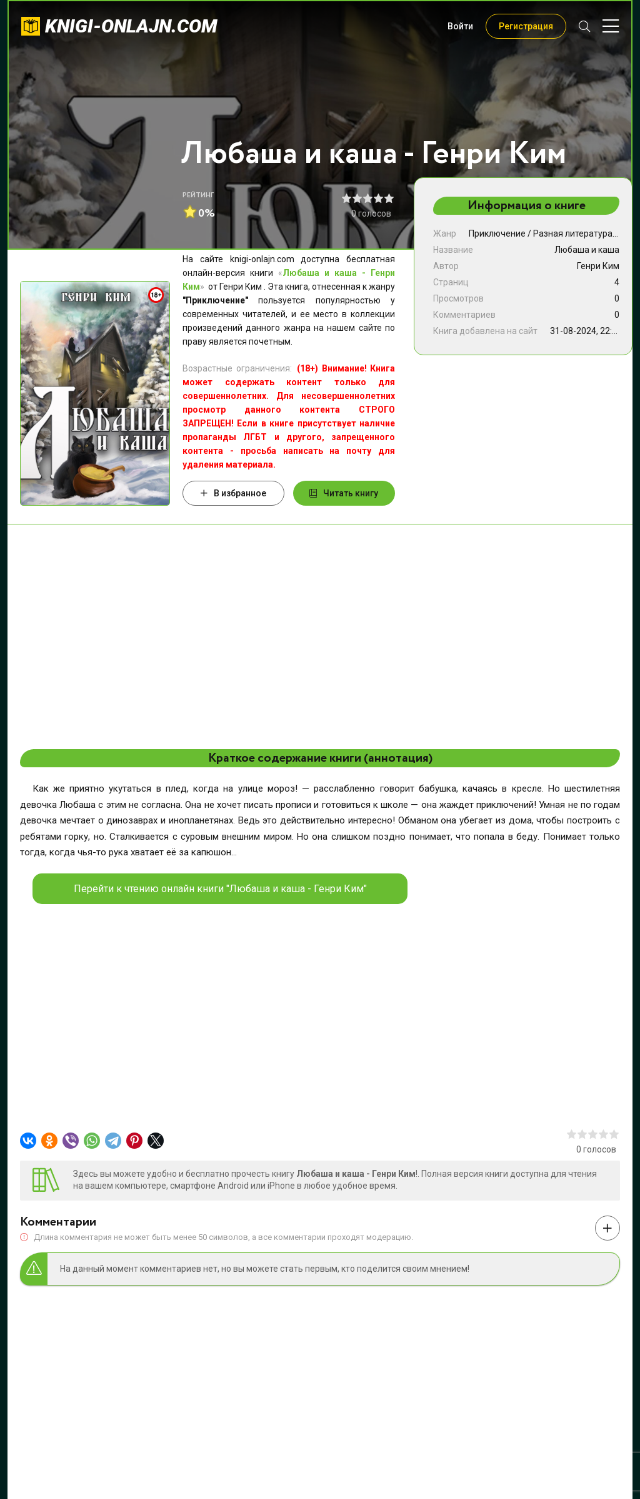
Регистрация (526, 26)
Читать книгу (343, 493)
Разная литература (572, 233)
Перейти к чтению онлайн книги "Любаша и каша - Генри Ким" (220, 889)
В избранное (233, 493)
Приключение (497, 233)
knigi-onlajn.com (131, 26)
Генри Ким (598, 266)
